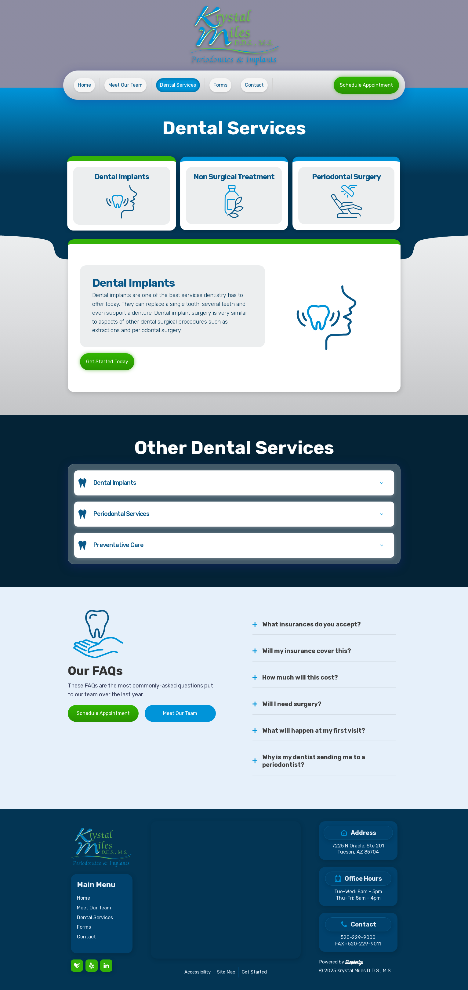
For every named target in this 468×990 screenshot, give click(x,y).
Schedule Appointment (366, 85)
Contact (86, 937)
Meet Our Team (180, 713)
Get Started (254, 972)
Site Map (226, 972)
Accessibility (197, 972)
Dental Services (95, 918)
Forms (84, 927)
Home (83, 898)
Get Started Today (107, 362)
